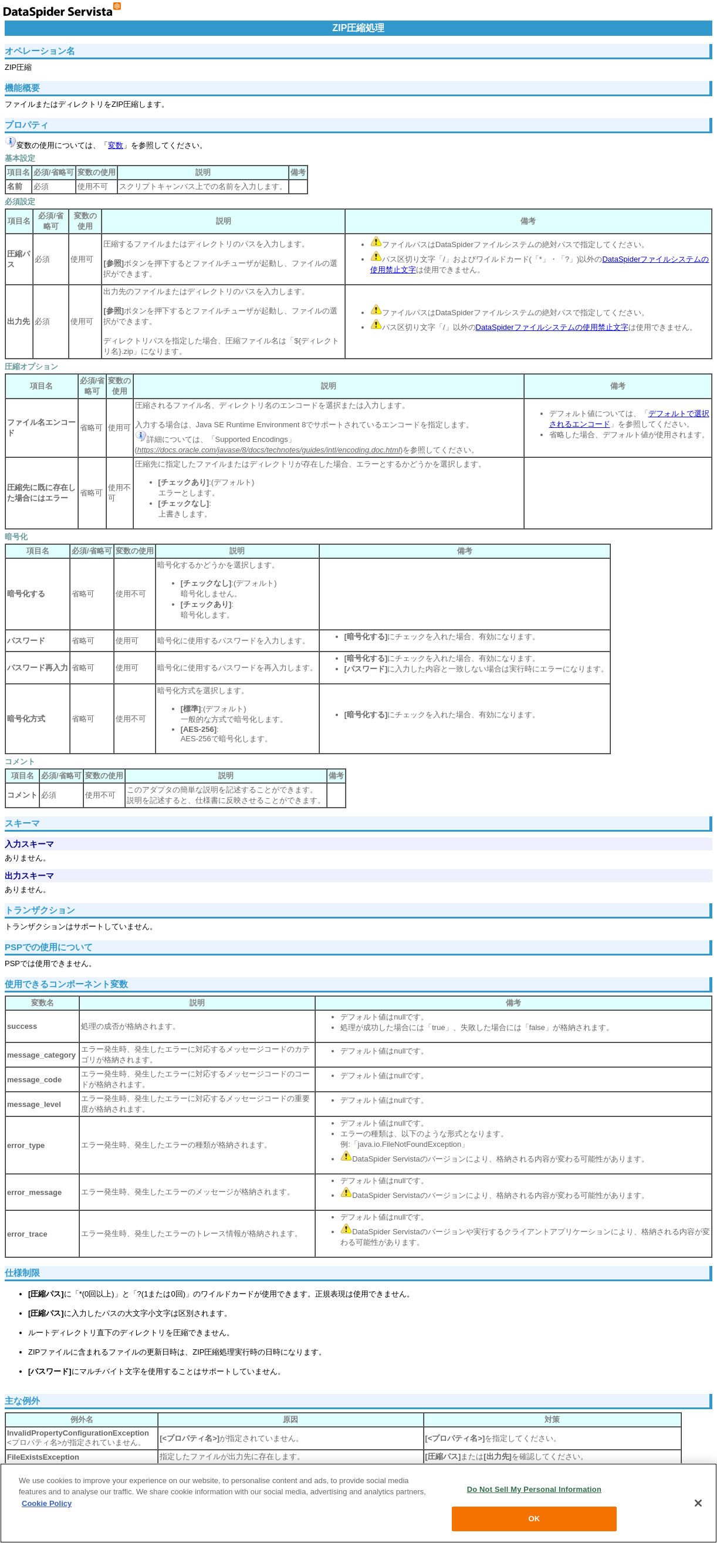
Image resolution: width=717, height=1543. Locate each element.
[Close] (698, 1503)
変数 (115, 145)
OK (534, 1518)
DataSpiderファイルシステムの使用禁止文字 (552, 327)
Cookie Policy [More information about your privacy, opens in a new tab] (47, 1503)
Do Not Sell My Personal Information (534, 1489)
